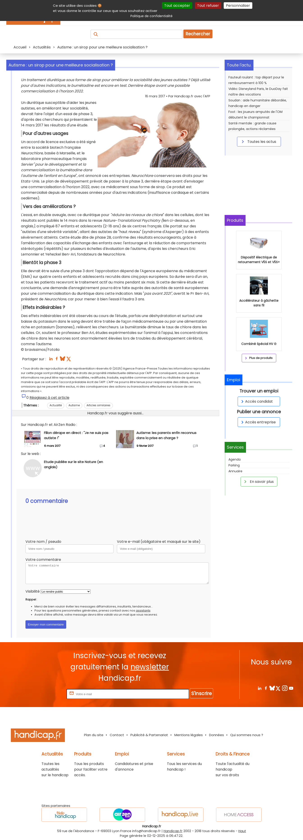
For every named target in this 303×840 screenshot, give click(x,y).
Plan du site (93, 735)
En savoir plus (258, 481)
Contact (117, 735)
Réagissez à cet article (49, 397)
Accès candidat (256, 401)
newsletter (149, 667)
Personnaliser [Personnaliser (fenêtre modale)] (238, 5)
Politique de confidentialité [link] (151, 16)
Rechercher (198, 34)
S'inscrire (201, 693)
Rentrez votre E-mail (47, 693)
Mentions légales (188, 735)
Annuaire (235, 471)
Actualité (56, 405)
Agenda (234, 459)
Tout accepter (177, 5)
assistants (143, 610)
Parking (234, 465)
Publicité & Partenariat (149, 735)
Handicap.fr (173, 831)
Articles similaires (98, 405)
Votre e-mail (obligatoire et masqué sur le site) (158, 541)
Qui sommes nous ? (246, 735)
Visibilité (32, 591)
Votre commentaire (43, 559)
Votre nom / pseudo (43, 541)
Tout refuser (208, 5)
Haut (242, 831)
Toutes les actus (258, 141)
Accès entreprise (258, 422)
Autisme (74, 405)
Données (216, 735)
